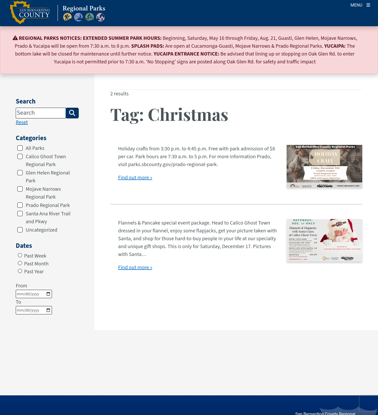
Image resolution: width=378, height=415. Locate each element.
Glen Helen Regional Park (48, 176)
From (34, 290)
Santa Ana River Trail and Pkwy (48, 217)
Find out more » (135, 177)
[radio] (20, 255)
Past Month (36, 263)
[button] (72, 113)
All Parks (35, 148)
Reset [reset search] (22, 122)
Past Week (35, 256)
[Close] (366, 38)
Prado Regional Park (48, 205)
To (34, 306)
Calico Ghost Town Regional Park (46, 160)
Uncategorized (41, 230)
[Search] (41, 113)
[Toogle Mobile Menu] (360, 4)
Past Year (34, 271)
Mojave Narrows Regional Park (43, 193)
